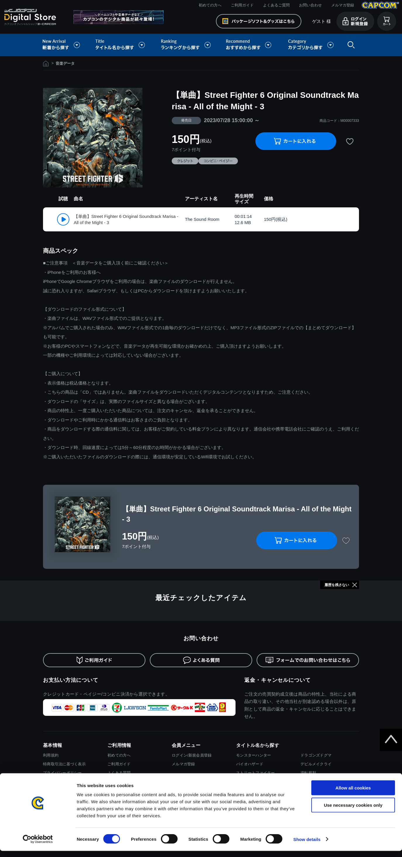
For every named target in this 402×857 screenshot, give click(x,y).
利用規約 (51, 755)
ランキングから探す (186, 45)
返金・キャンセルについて (277, 680)
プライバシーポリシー (62, 773)
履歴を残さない (336, 585)
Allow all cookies (353, 793)
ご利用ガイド (242, 5)
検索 (349, 45)
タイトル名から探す (121, 45)
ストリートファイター (255, 773)
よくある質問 (119, 773)
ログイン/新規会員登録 (192, 755)
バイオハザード (249, 764)
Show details (307, 845)
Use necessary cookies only (353, 811)
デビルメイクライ (315, 764)
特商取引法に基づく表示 (64, 764)
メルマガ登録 (342, 5)
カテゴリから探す (310, 45)
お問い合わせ (310, 5)
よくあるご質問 (276, 5)
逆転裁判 (308, 773)
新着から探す (65, 45)
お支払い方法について (70, 680)
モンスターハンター (253, 755)
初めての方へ (210, 5)
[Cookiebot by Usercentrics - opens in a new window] (37, 845)
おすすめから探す (249, 45)
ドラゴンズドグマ (315, 755)
